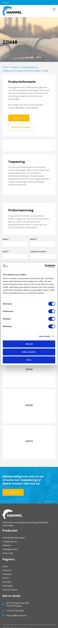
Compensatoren (9, 541)
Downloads (7, 585)
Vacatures (7, 570)
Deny (29, 360)
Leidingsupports (29, 67)
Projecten (6, 582)
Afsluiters (6, 545)
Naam (5, 239)
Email (5, 251)
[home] (12, 11)
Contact (5, 2)
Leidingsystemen (10, 549)
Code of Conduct (9, 589)
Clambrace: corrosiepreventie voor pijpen (21, 70)
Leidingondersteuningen (13, 537)
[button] (53, 11)
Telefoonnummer (38, 251)
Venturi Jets (7, 553)
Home (5, 67)
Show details (44, 336)
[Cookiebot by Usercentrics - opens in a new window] (44, 266)
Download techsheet (21, 127)
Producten (15, 67)
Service (5, 578)
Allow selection (29, 352)
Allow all (29, 344)
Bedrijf (34, 239)
